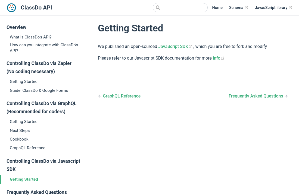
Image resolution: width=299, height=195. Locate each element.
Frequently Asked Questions (256, 96)
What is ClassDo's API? (31, 37)
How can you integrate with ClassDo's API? (44, 48)
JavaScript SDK (175, 46)
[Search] (180, 7)
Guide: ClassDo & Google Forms (39, 90)
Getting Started (24, 81)
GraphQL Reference (27, 147)
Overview (16, 27)
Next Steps (20, 130)
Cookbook (19, 139)
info (219, 58)
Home (217, 7)
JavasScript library (273, 8)
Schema (238, 8)
